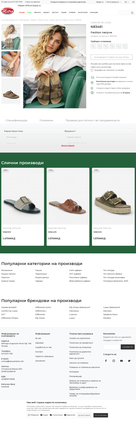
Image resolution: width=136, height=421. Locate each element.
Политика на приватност (81, 336)
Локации (94, 9)
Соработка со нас (43, 341)
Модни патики (8, 267)
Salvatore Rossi (110, 308)
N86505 (97, 225)
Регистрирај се (113, 2)
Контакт (39, 345)
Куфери (72, 9)
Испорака (74, 365)
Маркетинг (71, 415)
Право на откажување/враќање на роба (84, 388)
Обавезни (34, 415)
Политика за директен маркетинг (80, 346)
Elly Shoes (40, 311)
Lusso (72, 311)
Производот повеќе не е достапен (111, 54)
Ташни (63, 9)
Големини (46, 113)
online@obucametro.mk (12, 355)
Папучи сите (43, 17)
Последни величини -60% (115, 274)
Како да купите (76, 352)
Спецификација (16, 113)
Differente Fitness (9, 311)
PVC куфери (75, 267)
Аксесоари (82, 9)
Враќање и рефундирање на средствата (83, 382)
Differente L (40, 304)
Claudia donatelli (8, 301)
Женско (37, 9)
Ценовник (40, 354)
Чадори (39, 274)
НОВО (29, 9)
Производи (24, 17)
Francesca (74, 304)
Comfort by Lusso (9, 304)
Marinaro (107, 304)
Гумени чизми (8, 274)
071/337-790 (7, 347)
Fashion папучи (68, 17)
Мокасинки (6, 264)
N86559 (7, 225)
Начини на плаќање (78, 356)
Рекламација (75, 370)
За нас (38, 332)
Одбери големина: (101, 39)
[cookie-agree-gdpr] (100, 415)
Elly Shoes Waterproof (79, 301)
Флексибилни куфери (79, 274)
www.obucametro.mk (9, 17)
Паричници (41, 267)
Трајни (45, 415)
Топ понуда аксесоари (114, 271)
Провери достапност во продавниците (92, 113)
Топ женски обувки (112, 267)
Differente (40, 308)
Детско (55, 9)
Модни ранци (42, 271)
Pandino (107, 311)
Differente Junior (43, 301)
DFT (3, 308)
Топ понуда (108, 264)
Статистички (57, 415)
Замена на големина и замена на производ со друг (85, 375)
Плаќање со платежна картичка (84, 361)
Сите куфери (75, 264)
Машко (46, 9)
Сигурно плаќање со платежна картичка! (68, 2)
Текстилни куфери (78, 271)
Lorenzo (73, 308)
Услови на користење (79, 332)
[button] (107, 67)
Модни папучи (55, 17)
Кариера (39, 336)
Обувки (33, 17)
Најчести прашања (44, 350)
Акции (22, 9)
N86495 (52, 225)
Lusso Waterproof (111, 301)
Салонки (5, 271)
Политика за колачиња (80, 341)
